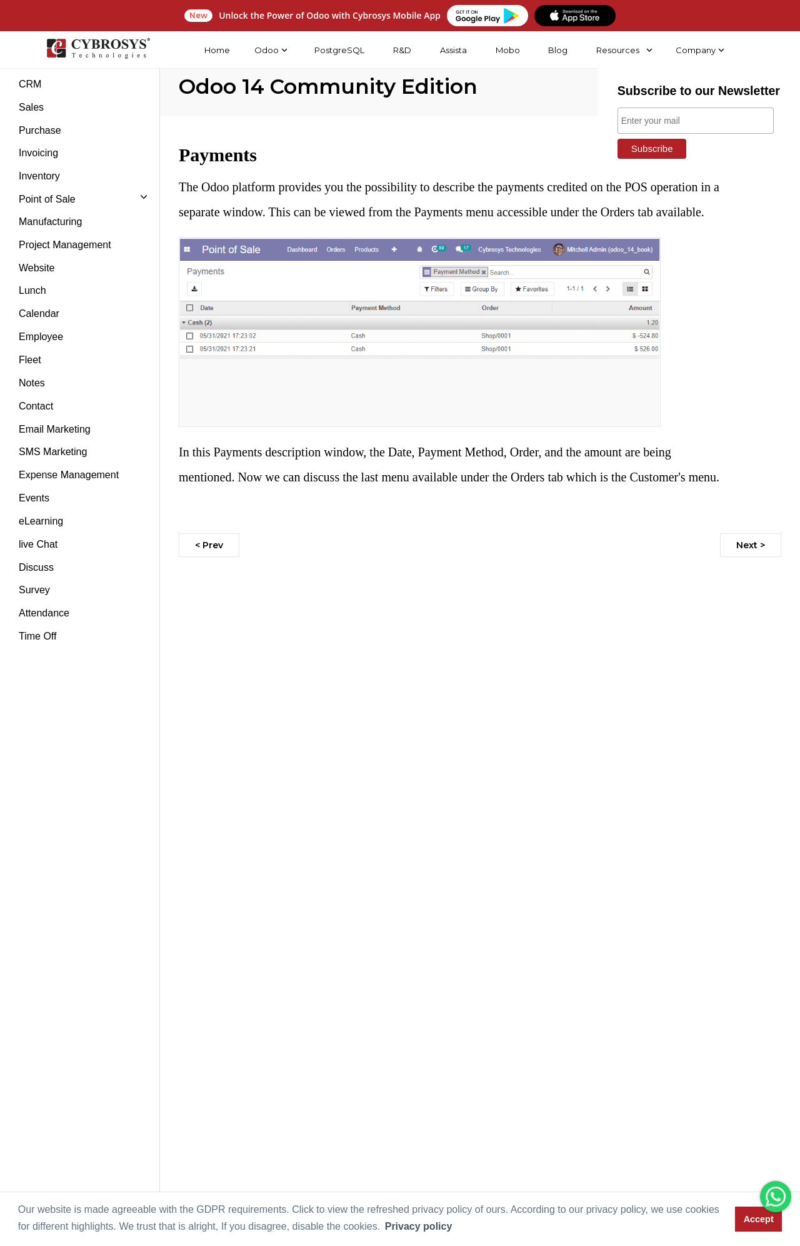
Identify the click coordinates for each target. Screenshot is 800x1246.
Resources (617, 50)
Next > (750, 545)
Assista (452, 50)
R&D (402, 50)
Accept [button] (759, 1219)
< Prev (209, 545)
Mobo (507, 50)
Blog (558, 50)
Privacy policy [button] (418, 1226)
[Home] (98, 50)
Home (216, 50)
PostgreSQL (339, 50)
